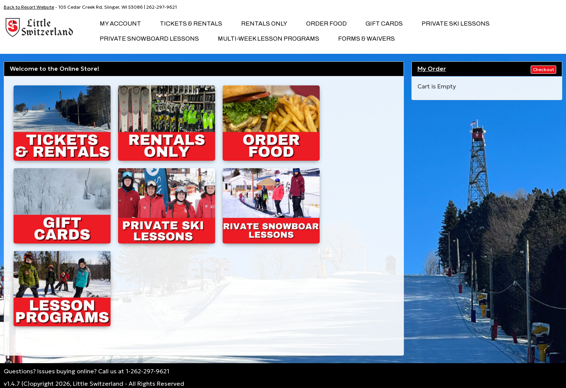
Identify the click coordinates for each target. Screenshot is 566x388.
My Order (431, 68)
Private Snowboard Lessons (149, 38)
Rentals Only (264, 23)
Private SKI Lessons (456, 23)
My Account (120, 23)
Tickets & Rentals (191, 23)
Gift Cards (384, 23)
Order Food (326, 23)
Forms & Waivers (366, 38)
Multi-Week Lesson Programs (268, 38)
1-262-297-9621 (147, 371)
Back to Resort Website (29, 7)
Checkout (543, 69)
